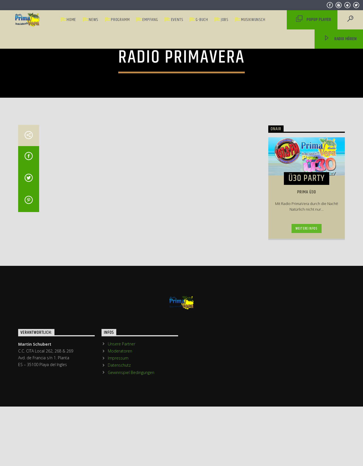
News (93, 19)
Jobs (224, 19)
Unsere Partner (121, 457)
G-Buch (202, 19)
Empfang (150, 19)
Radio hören (340, 39)
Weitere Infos (306, 342)
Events (177, 19)
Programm (120, 19)
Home (71, 19)
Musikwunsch (253, 19)
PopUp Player (313, 20)
